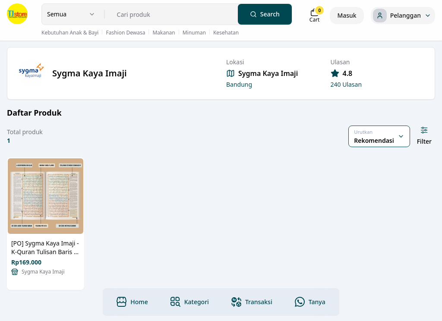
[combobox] (71, 14)
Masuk (346, 15)
